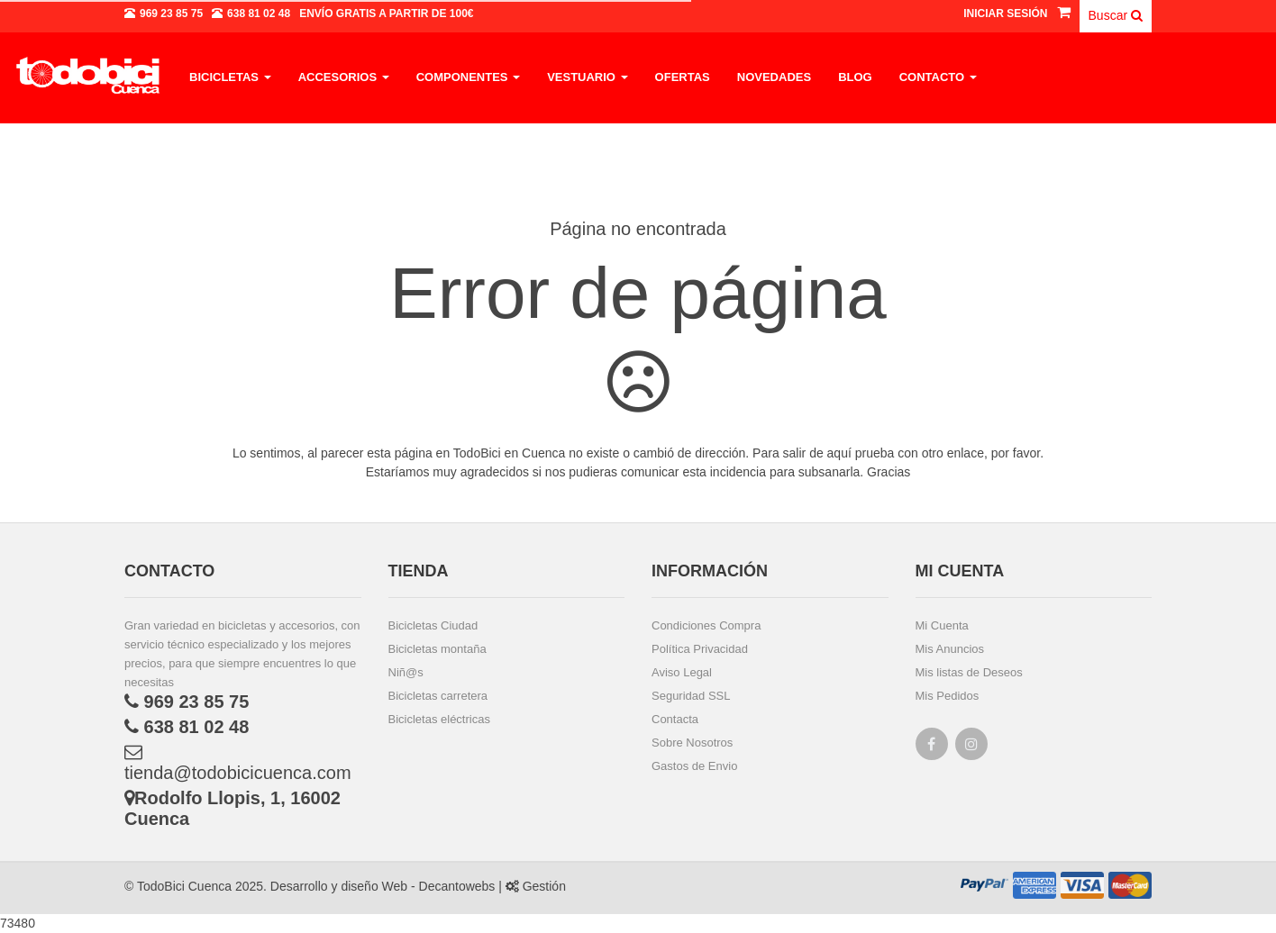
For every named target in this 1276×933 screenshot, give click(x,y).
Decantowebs (455, 886)
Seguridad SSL (691, 695)
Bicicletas (230, 77)
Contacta (675, 719)
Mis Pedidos (948, 695)
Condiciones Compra (706, 625)
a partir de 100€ (386, 13)
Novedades (774, 77)
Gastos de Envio (694, 766)
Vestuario (587, 77)
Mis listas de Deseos (969, 672)
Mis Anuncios (950, 649)
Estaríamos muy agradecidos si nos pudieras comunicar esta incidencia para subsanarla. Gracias (638, 472)
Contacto (938, 77)
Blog (855, 77)
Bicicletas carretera (438, 695)
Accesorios (343, 77)
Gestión (536, 886)
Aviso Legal (682, 672)
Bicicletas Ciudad (433, 625)
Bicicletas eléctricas (439, 719)
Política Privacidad (700, 649)
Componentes (468, 77)
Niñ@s (406, 672)
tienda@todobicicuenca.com (237, 763)
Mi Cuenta (942, 625)
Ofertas (682, 77)
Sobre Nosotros (692, 742)
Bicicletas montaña (437, 649)
